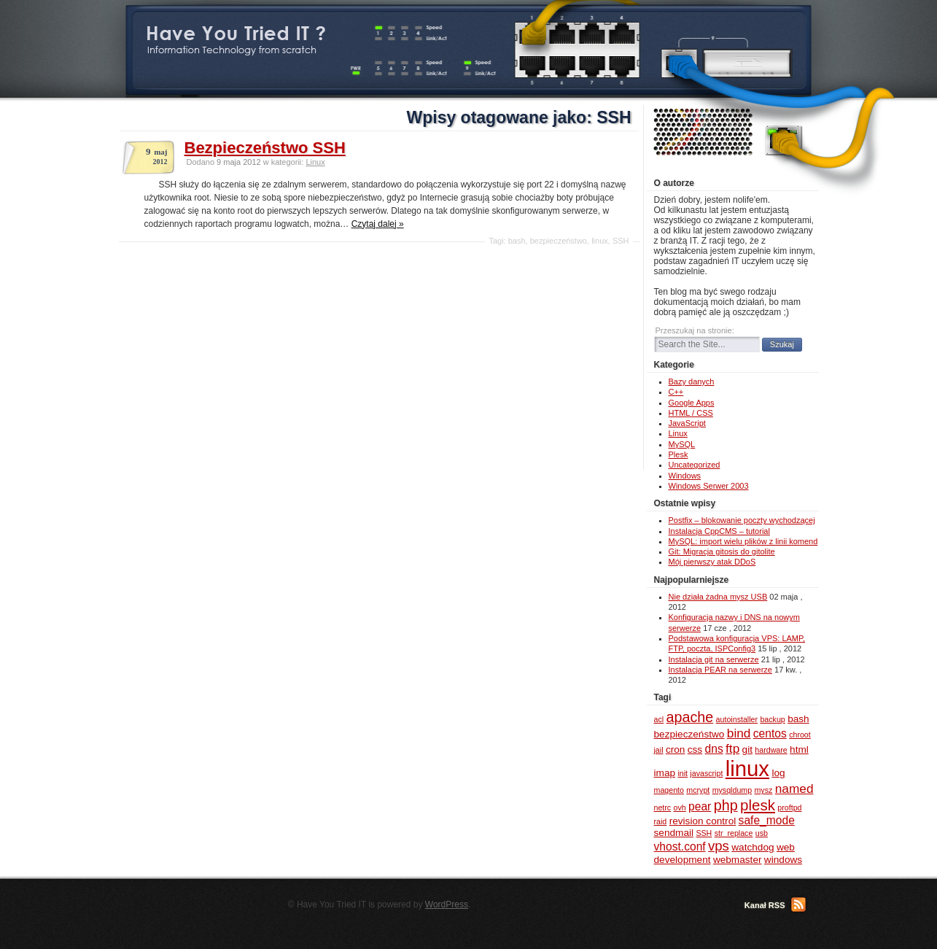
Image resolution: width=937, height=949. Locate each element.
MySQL (682, 444)
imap (665, 772)
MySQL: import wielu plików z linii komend (743, 541)
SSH (621, 240)
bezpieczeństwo (558, 240)
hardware (771, 749)
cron (675, 749)
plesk (757, 805)
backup (772, 719)
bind (739, 733)
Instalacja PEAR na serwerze (720, 669)
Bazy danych (692, 381)
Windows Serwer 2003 (709, 485)
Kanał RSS (764, 905)
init (682, 773)
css (695, 749)
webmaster (737, 859)
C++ (676, 391)
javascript (706, 773)
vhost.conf (680, 846)
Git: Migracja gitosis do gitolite (722, 551)
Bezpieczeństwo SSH (265, 148)
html (799, 749)
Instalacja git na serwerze (714, 659)
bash (517, 240)
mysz (763, 790)
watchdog (752, 847)
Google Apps (692, 402)
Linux (315, 162)
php (726, 805)
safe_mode (767, 820)
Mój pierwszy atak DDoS (712, 561)
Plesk (678, 454)
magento (669, 790)
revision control (702, 821)
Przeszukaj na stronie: (695, 330)
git (747, 749)
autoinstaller (737, 719)
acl (659, 719)
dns (714, 749)
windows (783, 859)
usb (761, 833)
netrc (663, 807)
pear (699, 806)
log (778, 772)
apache (689, 717)
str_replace (734, 833)
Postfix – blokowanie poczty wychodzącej (742, 520)
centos (770, 733)
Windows (685, 475)
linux (599, 240)
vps (718, 845)
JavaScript (687, 423)
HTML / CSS (691, 412)
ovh (680, 807)
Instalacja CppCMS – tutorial (719, 531)
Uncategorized (694, 464)
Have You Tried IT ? (235, 33)
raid (660, 821)
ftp (732, 748)
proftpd (789, 807)
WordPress (446, 904)
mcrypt (697, 790)
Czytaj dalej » (377, 224)
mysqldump (732, 790)
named (794, 788)
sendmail (674, 832)
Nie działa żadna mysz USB (718, 596)
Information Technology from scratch (231, 49)
